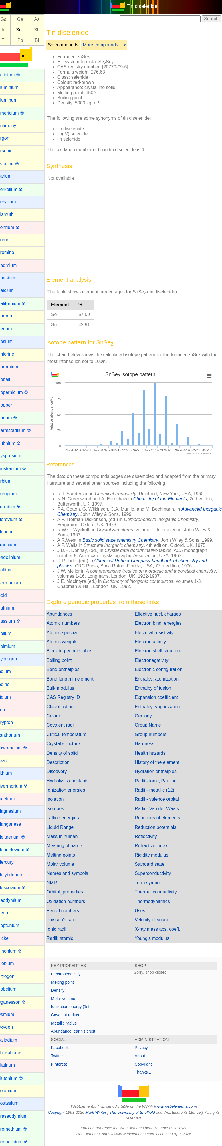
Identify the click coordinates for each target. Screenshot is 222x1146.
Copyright (146, 1064)
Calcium (12, 290)
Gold (9, 595)
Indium (11, 671)
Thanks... (146, 1072)
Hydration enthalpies (159, 771)
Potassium (14, 1103)
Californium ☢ (18, 303)
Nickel (10, 938)
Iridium (11, 697)
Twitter (64, 1056)
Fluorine (12, 531)
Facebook (67, 1047)
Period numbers (69, 910)
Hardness (148, 743)
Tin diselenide (145, 6)
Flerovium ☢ (16, 519)
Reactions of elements (160, 817)
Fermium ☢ (15, 506)
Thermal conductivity (159, 891)
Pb (27, 40)
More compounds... (109, 44)
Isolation (62, 799)
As (44, 19)
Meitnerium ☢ (18, 837)
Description (64, 762)
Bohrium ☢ (15, 227)
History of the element (160, 762)
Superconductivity (156, 873)
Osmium (12, 1014)
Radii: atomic (66, 938)
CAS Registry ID (70, 697)
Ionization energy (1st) (78, 1006)
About (143, 1056)
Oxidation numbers (72, 901)
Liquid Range (66, 827)
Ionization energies (72, 790)
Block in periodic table (75, 650)
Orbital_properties (71, 891)
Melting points (67, 855)
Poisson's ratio (68, 919)
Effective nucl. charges (161, 614)
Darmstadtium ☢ (21, 430)
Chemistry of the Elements (167, 498)
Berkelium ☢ (17, 189)
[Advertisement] (136, 226)
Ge (27, 19)
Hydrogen (14, 658)
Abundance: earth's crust (80, 1031)
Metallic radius (71, 1023)
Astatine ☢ (15, 163)
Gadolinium (15, 557)
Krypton (12, 722)
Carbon (11, 315)
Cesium (11, 341)
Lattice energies (69, 817)
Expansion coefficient (159, 697)
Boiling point (65, 660)
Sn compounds (70, 44)
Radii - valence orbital (160, 799)
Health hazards (153, 753)
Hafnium (12, 607)
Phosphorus (16, 1052)
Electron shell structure (161, 650)
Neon (9, 912)
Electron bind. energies (161, 623)
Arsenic (11, 150)
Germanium (16, 582)
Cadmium (13, 265)
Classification (66, 706)
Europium (13, 493)
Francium (13, 544)
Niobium (12, 963)
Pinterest (66, 1064)
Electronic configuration (162, 669)
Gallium (11, 569)
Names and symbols (74, 873)
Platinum (13, 1065)
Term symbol (151, 882)
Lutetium (12, 798)
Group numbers (154, 734)
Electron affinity (153, 641)
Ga (10, 19)
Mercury (12, 862)
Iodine (10, 684)
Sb (44, 29)
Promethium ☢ (19, 1129)
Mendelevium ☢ (20, 849)
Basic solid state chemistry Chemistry (127, 540)
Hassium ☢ (15, 621)
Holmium (13, 646)
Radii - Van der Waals (160, 808)
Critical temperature (73, 734)
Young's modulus (155, 938)
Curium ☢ (14, 417)
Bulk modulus (67, 688)
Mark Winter (104, 1112)
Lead (9, 760)
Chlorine (12, 354)
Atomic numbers (70, 623)
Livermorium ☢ (19, 786)
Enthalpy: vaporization (160, 706)
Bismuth (12, 214)
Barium (11, 176)
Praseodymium (19, 1116)
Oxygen (12, 1027)
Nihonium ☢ (16, 951)
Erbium (11, 481)
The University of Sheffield (141, 1112)
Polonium (13, 1090)
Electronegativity (155, 660)
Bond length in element (76, 678)
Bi (44, 40)
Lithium (11, 773)
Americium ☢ (17, 113)
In (10, 29)
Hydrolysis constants (74, 780)
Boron (10, 239)
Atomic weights (68, 641)
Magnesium (16, 811)
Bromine (12, 252)
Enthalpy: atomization (160, 678)
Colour (60, 715)
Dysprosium (16, 455)
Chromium (14, 366)
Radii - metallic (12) (158, 790)
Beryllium (13, 201)
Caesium (13, 277)
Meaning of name (71, 845)
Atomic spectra (68, 632)
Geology (146, 715)
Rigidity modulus (155, 855)
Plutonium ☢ (17, 1078)
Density (65, 990)
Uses (143, 910)
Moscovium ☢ (18, 887)
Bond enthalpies (69, 669)
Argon (10, 138)
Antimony (13, 125)
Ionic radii (63, 929)
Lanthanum (15, 735)
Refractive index (154, 845)
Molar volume (67, 864)
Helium (11, 633)
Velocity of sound (155, 919)
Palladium (14, 1039)
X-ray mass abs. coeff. (161, 929)
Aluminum (14, 100)
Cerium (11, 328)
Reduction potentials (159, 827)
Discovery (63, 771)
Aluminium (14, 87)
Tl (10, 40)
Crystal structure (70, 743)
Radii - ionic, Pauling (159, 780)
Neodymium (16, 900)
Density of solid (69, 753)
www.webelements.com (179, 1106)
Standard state (153, 864)
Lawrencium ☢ (19, 747)
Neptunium (15, 925)
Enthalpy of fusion (156, 688)
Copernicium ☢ (19, 392)
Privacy (144, 1047)
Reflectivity (149, 836)
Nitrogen (12, 976)
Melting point (69, 982)
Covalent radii (67, 725)
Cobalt (10, 379)
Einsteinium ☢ (18, 468)
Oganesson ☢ (18, 1002)
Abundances (66, 614)
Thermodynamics (155, 901)
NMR (58, 882)
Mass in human (69, 836)
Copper (11, 405)
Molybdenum (17, 874)
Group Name (151, 725)
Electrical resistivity (157, 632)
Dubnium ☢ (15, 443)
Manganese (16, 824)
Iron (8, 709)
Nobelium (13, 989)
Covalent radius (72, 1015)
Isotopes (62, 808)
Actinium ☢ (15, 74)
